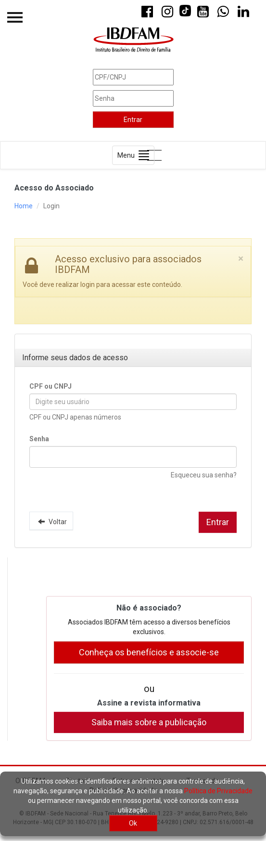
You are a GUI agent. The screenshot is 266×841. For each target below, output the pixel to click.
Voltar (51, 521)
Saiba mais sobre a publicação (148, 722)
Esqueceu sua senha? (204, 475)
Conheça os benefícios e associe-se (149, 652)
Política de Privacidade (218, 791)
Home (23, 206)
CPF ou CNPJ (50, 386)
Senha (39, 439)
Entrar (133, 119)
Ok (133, 823)
